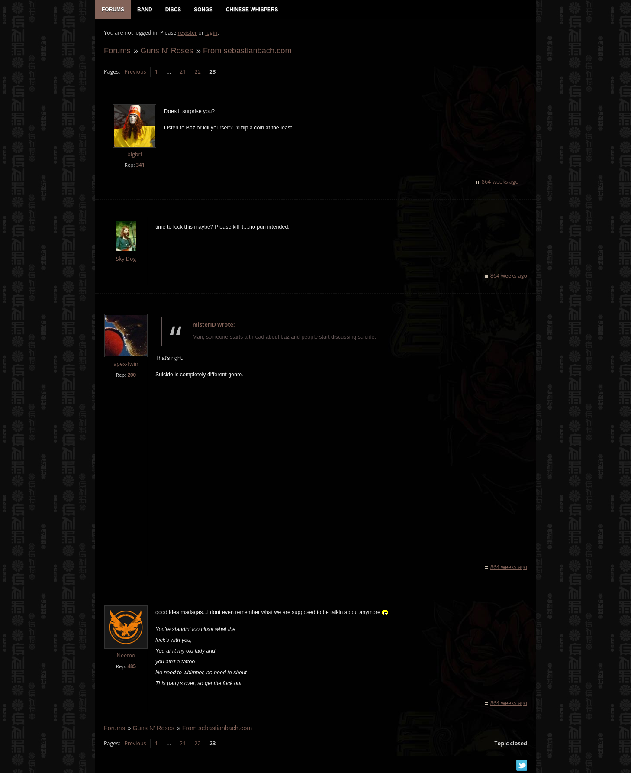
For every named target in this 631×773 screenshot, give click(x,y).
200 (131, 375)
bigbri (134, 154)
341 (140, 165)
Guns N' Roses (166, 50)
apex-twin (125, 364)
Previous (135, 71)
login (211, 32)
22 (198, 71)
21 (183, 71)
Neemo (126, 655)
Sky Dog (126, 258)
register (187, 32)
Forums (117, 50)
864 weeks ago (500, 181)
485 (131, 666)
